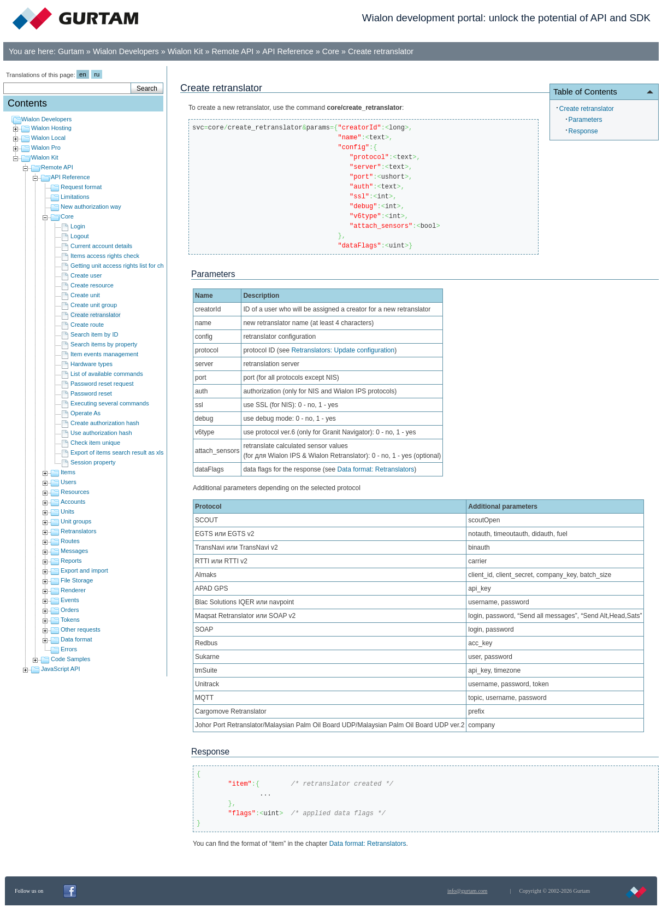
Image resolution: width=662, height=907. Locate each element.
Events (70, 600)
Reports (71, 560)
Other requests (81, 629)
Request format (81, 187)
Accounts (73, 501)
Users (68, 482)
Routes (70, 541)
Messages (74, 550)
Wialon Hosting (51, 128)
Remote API (232, 51)
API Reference (288, 51)
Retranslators (78, 531)
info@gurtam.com (467, 891)
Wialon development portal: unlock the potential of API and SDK (506, 17)
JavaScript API (60, 668)
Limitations (75, 196)
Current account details (101, 246)
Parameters (585, 119)
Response (583, 131)
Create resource (92, 285)
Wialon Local (48, 137)
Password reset (91, 393)
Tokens (70, 619)
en (82, 74)
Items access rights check (104, 255)
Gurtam (71, 51)
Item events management (104, 354)
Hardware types (91, 364)
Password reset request (102, 383)
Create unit (85, 295)
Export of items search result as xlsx (118, 452)
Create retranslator (380, 51)
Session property (93, 462)
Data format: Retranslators (376, 469)
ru (96, 74)
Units (67, 511)
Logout (79, 236)
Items (68, 472)
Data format (76, 639)
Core (330, 51)
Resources (75, 491)
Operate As (85, 413)
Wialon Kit (185, 51)
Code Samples (70, 659)
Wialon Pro (46, 147)
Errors (69, 649)
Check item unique (95, 442)
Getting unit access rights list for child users (128, 265)
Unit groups (76, 521)
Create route (87, 324)
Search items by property (103, 344)
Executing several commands (109, 403)
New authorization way (91, 206)
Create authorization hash (104, 423)
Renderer (73, 590)
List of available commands (106, 373)
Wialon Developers (126, 51)
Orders (70, 609)
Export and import (84, 570)
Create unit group (93, 305)
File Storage (77, 580)
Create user (86, 275)
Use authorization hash (101, 432)
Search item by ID (94, 334)
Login (77, 226)
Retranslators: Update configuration (342, 350)
